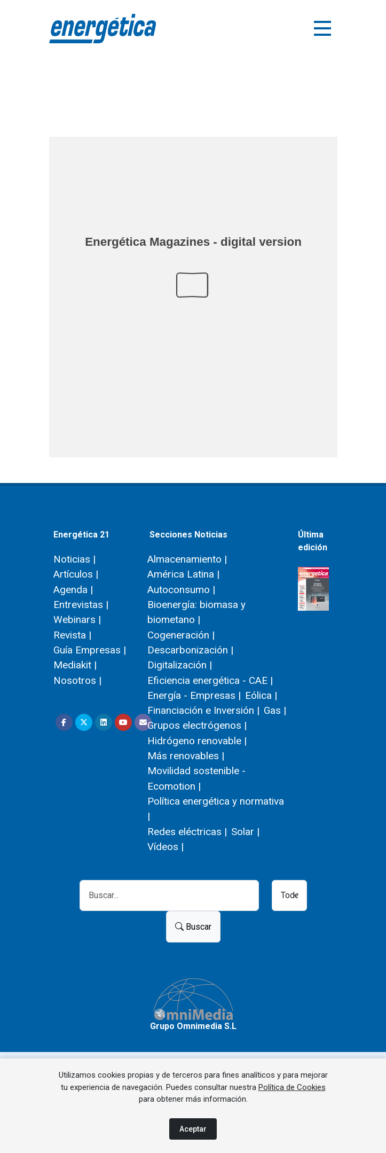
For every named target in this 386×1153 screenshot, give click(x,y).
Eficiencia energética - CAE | (210, 680)
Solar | (245, 831)
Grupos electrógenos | (197, 725)
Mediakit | (75, 665)
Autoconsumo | (181, 589)
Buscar (193, 926)
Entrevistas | (80, 604)
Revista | (72, 635)
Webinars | (77, 619)
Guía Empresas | (89, 650)
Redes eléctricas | (187, 831)
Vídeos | (165, 846)
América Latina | (183, 574)
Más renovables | (185, 756)
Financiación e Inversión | (203, 710)
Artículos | (75, 574)
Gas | (275, 710)
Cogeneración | (181, 635)
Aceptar (193, 1129)
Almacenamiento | (187, 559)
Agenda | (73, 589)
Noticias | (74, 559)
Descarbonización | (190, 650)
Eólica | (261, 695)
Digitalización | (179, 665)
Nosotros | (77, 680)
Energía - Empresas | (194, 695)
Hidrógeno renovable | (197, 741)
